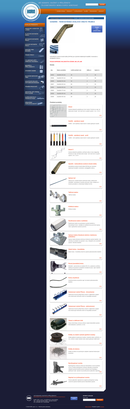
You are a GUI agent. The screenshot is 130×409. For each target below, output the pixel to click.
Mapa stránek (88, 406)
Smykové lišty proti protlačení (32, 92)
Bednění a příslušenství (30, 66)
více (100, 115)
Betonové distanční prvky (31, 39)
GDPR (74, 398)
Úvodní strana (61, 11)
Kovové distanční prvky (31, 45)
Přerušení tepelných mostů (31, 103)
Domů (52, 18)
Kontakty (101, 11)
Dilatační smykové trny (31, 76)
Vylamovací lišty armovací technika (31, 61)
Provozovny (93, 11)
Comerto (102, 406)
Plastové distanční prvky (31, 34)
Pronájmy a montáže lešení (32, 29)
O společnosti (78, 11)
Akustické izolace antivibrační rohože (32, 82)
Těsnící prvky (29, 55)
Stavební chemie (30, 70)
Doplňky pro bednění (29, 50)
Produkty (69, 11)
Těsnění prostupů (31, 86)
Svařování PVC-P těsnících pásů (30, 98)
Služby (86, 11)
